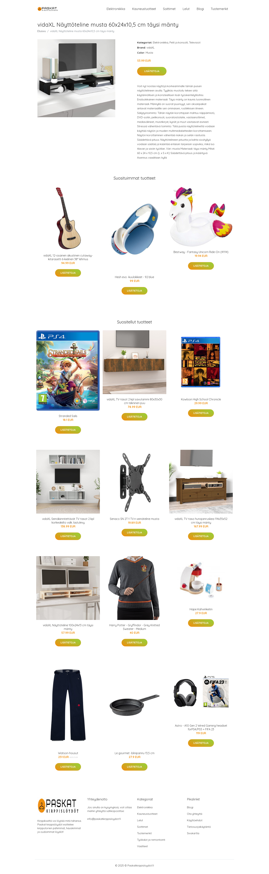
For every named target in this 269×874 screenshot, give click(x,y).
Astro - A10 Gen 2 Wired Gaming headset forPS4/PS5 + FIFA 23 (201, 729)
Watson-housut (68, 755)
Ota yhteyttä (194, 816)
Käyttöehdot (194, 822)
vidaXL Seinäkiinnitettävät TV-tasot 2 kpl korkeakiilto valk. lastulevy (68, 523)
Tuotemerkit (219, 10)
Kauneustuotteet (144, 10)
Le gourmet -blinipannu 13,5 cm (134, 755)
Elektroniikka (116, 10)
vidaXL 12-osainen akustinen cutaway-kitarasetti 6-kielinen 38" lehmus (68, 259)
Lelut (186, 10)
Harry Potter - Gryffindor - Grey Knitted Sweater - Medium (134, 629)
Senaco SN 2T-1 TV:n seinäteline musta (134, 521)
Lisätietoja (151, 73)
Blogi (200, 10)
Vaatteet (142, 848)
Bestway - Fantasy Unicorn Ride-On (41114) (201, 254)
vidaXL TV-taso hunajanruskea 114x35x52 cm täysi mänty (201, 523)
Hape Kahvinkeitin (201, 611)
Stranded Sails (68, 418)
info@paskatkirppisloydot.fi (104, 821)
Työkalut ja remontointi (151, 842)
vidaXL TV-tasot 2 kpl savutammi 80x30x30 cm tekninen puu (134, 403)
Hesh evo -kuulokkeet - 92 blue (134, 279)
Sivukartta (193, 835)
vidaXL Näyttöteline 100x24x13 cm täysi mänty (68, 629)
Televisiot (194, 45)
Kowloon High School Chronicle (201, 402)
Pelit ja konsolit (178, 45)
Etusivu (41, 33)
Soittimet (169, 10)
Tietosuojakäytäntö (199, 829)
